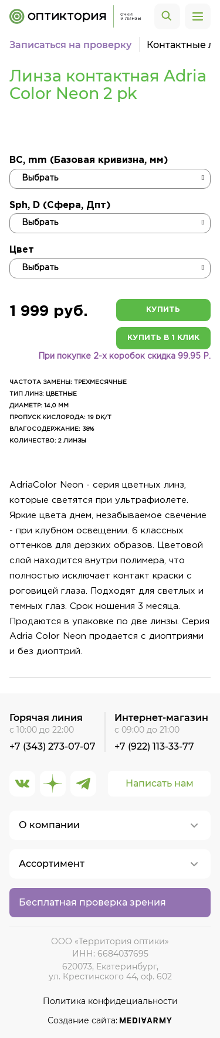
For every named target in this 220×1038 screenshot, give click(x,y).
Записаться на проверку (70, 44)
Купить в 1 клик (163, 338)
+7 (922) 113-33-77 (154, 746)
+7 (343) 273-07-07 (52, 746)
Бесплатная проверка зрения (92, 902)
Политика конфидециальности (110, 1001)
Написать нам (160, 783)
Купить (163, 310)
